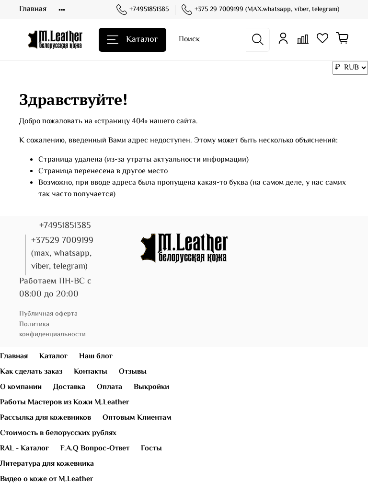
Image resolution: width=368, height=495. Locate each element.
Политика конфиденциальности (52, 330)
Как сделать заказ (31, 372)
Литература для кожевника (47, 464)
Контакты (90, 372)
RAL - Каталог (24, 449)
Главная (32, 9)
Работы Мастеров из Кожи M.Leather (64, 403)
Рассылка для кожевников (45, 418)
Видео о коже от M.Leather (46, 479)
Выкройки (151, 387)
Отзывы (133, 372)
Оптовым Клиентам (137, 418)
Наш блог (96, 357)
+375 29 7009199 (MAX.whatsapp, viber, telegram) (260, 10)
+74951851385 (142, 10)
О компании (21, 387)
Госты (151, 449)
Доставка (69, 387)
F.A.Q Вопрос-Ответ (94, 449)
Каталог (132, 40)
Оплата (109, 387)
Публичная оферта (48, 313)
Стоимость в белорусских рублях (58, 433)
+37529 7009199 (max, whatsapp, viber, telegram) (62, 253)
